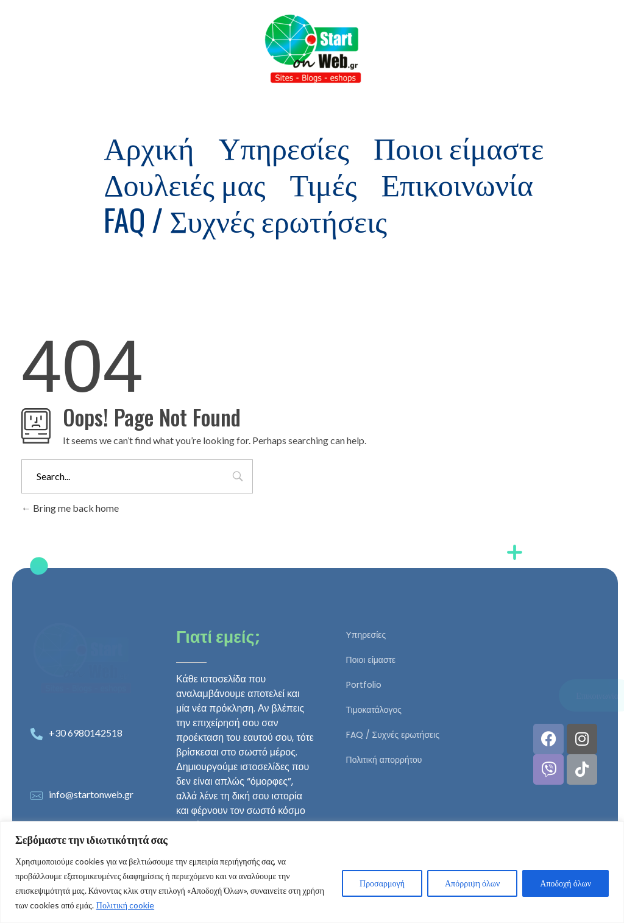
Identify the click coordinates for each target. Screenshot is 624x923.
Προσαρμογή (382, 883)
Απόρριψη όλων (472, 883)
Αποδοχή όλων (565, 883)
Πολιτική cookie (125, 905)
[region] (312, 872)
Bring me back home (70, 508)
